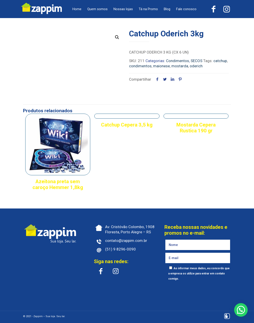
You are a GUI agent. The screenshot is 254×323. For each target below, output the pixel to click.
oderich (196, 66)
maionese (161, 66)
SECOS (196, 61)
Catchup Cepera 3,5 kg (126, 125)
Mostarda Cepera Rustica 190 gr (196, 127)
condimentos (140, 66)
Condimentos (177, 61)
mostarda (179, 66)
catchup (220, 61)
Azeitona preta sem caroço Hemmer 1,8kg (57, 184)
